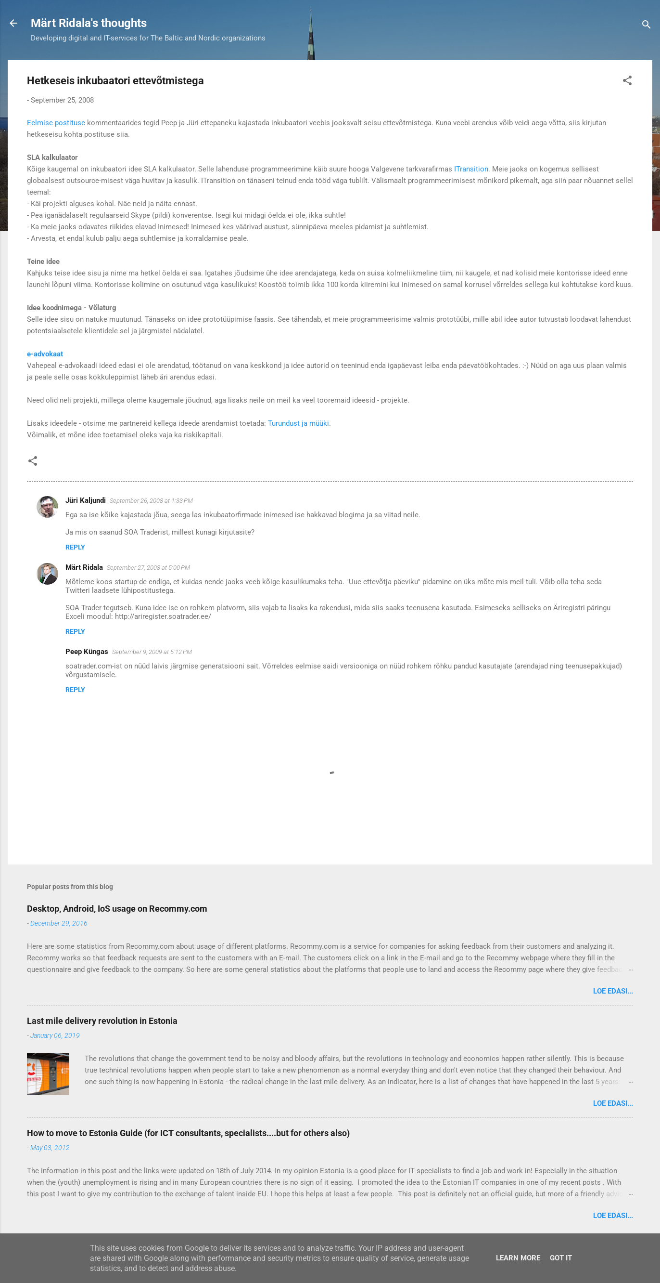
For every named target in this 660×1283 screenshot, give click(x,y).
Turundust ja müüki (298, 423)
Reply (75, 547)
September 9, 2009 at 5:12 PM (152, 651)
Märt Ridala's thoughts (89, 23)
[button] (627, 82)
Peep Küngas (86, 651)
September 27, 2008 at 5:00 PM (148, 567)
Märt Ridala (84, 567)
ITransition (471, 169)
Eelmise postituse (56, 122)
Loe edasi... (613, 991)
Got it (561, 1258)
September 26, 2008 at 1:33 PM (151, 500)
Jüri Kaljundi (85, 500)
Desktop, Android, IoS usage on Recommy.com (117, 908)
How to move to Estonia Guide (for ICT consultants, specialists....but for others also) (188, 1133)
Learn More (518, 1258)
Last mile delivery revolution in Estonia (102, 1021)
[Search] (646, 26)
